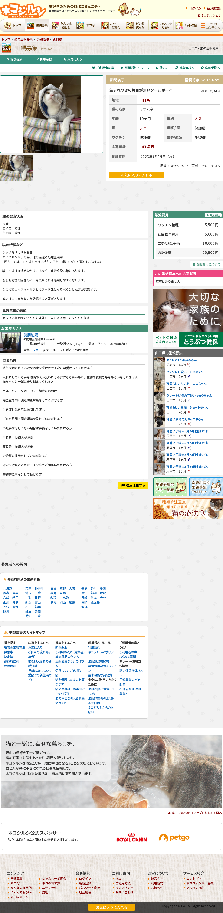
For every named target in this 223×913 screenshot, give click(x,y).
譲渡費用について (207, 264)
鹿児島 (95, 602)
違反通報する (133, 485)
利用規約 (94, 647)
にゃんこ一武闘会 (54, 878)
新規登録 (214, 8)
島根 (53, 602)
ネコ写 (15, 883)
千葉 (38, 593)
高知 (84, 593)
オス (198, 118)
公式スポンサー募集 (200, 883)
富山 (38, 602)
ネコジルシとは (209, 15)
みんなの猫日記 (21, 887)
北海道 (7, 588)
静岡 (38, 611)
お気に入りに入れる (111, 907)
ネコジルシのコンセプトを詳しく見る (197, 813)
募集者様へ (184, 68)
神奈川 (39, 588)
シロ (143, 128)
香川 (94, 588)
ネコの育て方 (51, 883)
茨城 (6, 607)
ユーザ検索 (49, 887)
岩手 (15, 593)
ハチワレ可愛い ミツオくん (184, 372)
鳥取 (66, 597)
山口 (142, 146)
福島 (15, 602)
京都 (63, 588)
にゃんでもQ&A (21, 892)
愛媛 (103, 588)
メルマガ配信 (196, 887)
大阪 (72, 588)
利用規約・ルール (135, 68)
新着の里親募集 (14, 647)
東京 (28, 588)
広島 (72, 602)
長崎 (84, 597)
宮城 (6, 597)
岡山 (63, 602)
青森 (6, 593)
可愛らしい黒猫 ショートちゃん (187, 407)
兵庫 (53, 593)
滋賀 (53, 588)
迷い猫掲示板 (19, 897)
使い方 (162, 68)
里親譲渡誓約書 (98, 661)
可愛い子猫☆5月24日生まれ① (187, 431)
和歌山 (54, 597)
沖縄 (84, 607)
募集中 (8, 652)
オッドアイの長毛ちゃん (181, 360)
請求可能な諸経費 (100, 675)
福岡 (150, 146)
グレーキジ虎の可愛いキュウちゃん (189, 395)
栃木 (15, 607)
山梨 (28, 597)
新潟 (28, 602)
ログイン (194, 8)
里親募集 (16, 878)
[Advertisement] (111, 196)
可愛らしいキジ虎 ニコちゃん (186, 383)
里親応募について (40, 670)
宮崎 (84, 602)
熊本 (94, 597)
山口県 (144, 99)
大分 (103, 597)
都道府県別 (11, 661)
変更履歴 (213, 215)
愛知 (28, 616)
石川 (28, 607)
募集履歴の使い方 (67, 656)
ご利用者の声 (103, 68)
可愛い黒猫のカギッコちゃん (184, 419)
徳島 (84, 588)
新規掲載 (44, 59)
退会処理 (85, 892)
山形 (6, 602)
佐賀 (103, 593)
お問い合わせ (124, 892)
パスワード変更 (89, 887)
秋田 (15, 597)
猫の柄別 (10, 666)
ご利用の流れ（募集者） (70, 652)
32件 (35, 350)
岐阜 (28, 611)
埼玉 (28, 593)
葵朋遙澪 (30, 335)
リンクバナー (124, 887)
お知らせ (157, 887)
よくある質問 (127, 656)
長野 (38, 597)
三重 (38, 616)
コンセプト (194, 878)
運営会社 (157, 878)
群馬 (6, 611)
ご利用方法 (123, 883)
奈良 (63, 593)
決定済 (8, 656)
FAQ (118, 878)
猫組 (45, 892)
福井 (38, 607)
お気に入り (72, 59)
